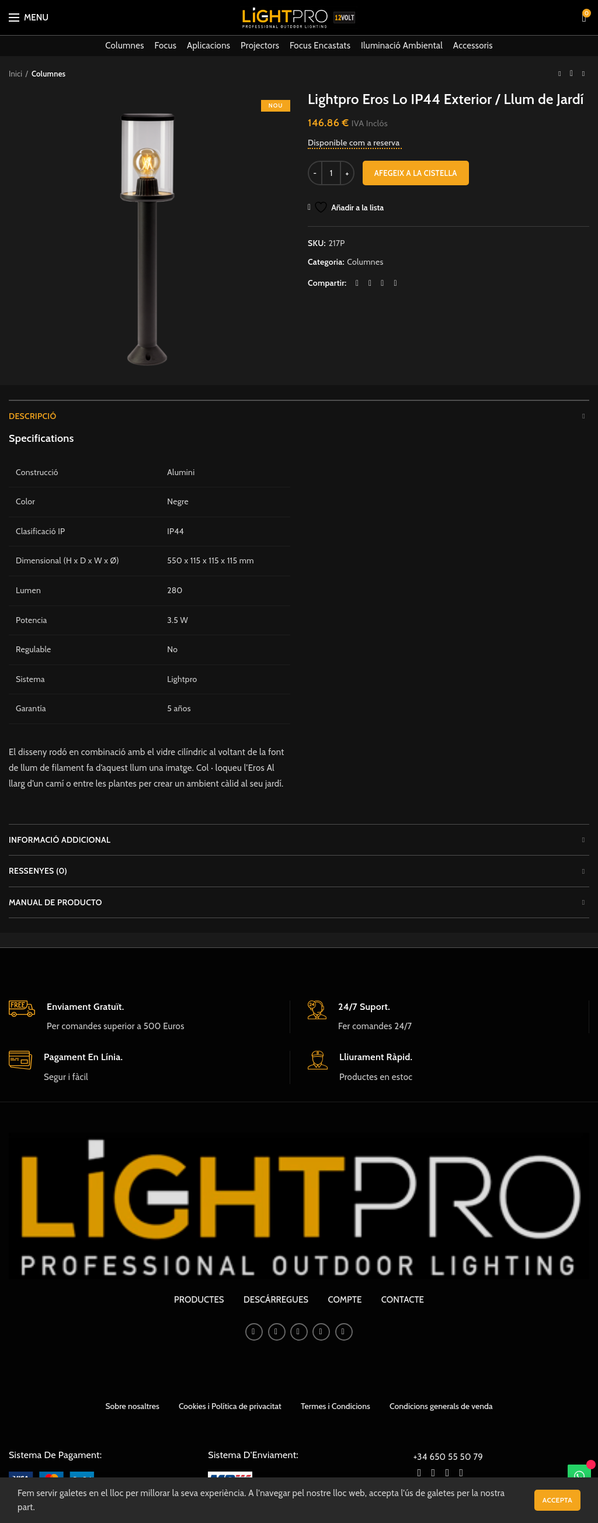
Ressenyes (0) (38, 871)
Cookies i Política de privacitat (230, 1406)
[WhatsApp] (579, 1476)
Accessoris (473, 45)
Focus (165, 45)
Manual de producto (55, 902)
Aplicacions (208, 45)
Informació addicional (59, 840)
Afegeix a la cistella (415, 173)
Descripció (32, 416)
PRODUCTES (199, 1299)
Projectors (260, 45)
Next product (583, 73)
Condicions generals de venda (441, 1406)
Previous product (559, 73)
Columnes (124, 45)
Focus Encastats (320, 45)
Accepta (557, 1500)
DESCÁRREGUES (276, 1299)
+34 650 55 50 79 (448, 1457)
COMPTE (344, 1299)
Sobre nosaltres (132, 1406)
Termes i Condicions (335, 1406)
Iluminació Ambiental (402, 45)
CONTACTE (402, 1299)
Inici (15, 73)
